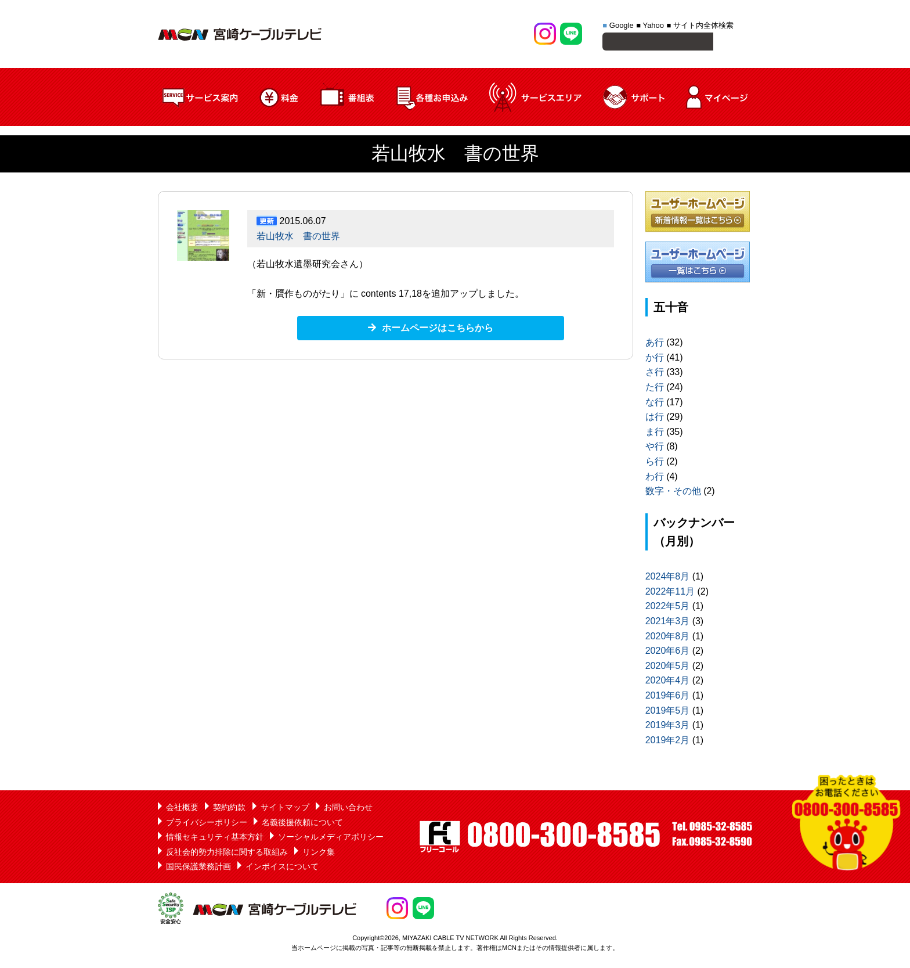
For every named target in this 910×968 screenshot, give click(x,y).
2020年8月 (667, 638)
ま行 (654, 433)
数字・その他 (673, 493)
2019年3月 (667, 727)
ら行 (654, 463)
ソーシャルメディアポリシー (331, 838)
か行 (654, 359)
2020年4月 (667, 682)
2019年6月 (667, 697)
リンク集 (318, 853)
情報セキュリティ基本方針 (214, 838)
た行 (654, 389)
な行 (654, 404)
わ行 (654, 478)
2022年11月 (670, 593)
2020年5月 (667, 667)
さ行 (654, 374)
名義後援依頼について (302, 824)
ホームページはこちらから (437, 329)
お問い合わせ (348, 809)
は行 (654, 418)
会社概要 (182, 809)
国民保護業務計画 (198, 868)
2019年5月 (667, 712)
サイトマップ (285, 809)
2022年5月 (667, 608)
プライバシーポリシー (206, 824)
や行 (654, 448)
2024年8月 (667, 578)
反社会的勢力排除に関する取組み (227, 853)
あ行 (654, 344)
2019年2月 (667, 742)
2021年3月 (667, 623)
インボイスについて (282, 868)
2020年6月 (667, 652)
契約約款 (229, 809)
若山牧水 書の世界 (298, 238)
